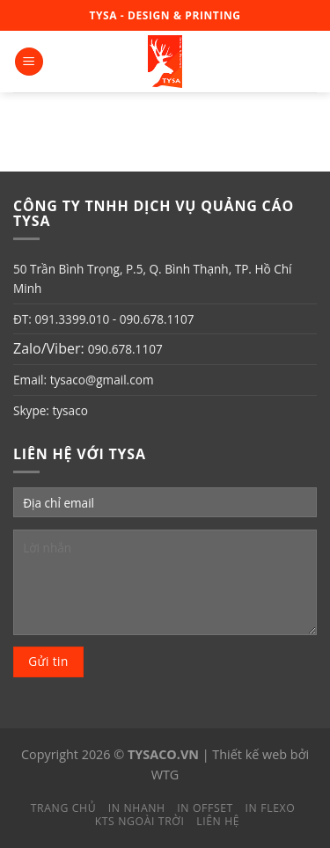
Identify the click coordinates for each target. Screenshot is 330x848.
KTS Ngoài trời (140, 821)
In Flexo (271, 807)
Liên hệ (217, 821)
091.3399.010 (71, 319)
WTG (165, 774)
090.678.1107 (157, 319)
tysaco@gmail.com (102, 379)
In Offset (205, 807)
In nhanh (136, 807)
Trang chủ (63, 807)
